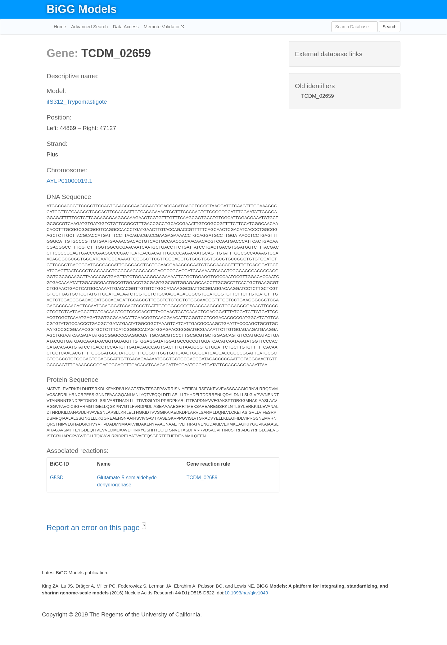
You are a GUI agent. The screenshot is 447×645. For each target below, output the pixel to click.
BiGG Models (82, 9)
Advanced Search (89, 26)
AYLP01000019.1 (70, 181)
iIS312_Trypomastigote (77, 101)
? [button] (144, 526)
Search (389, 26)
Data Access (125, 26)
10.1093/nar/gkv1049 (246, 592)
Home (60, 26)
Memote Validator (162, 26)
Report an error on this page (94, 527)
